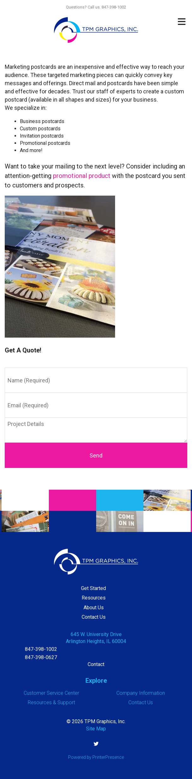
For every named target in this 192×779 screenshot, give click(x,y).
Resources (94, 598)
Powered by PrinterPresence (96, 757)
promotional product (81, 176)
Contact (96, 664)
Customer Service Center (51, 693)
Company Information (140, 693)
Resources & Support (51, 702)
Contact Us (94, 617)
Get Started (93, 588)
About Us (94, 608)
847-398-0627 (41, 657)
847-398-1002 (41, 649)
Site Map (96, 729)
